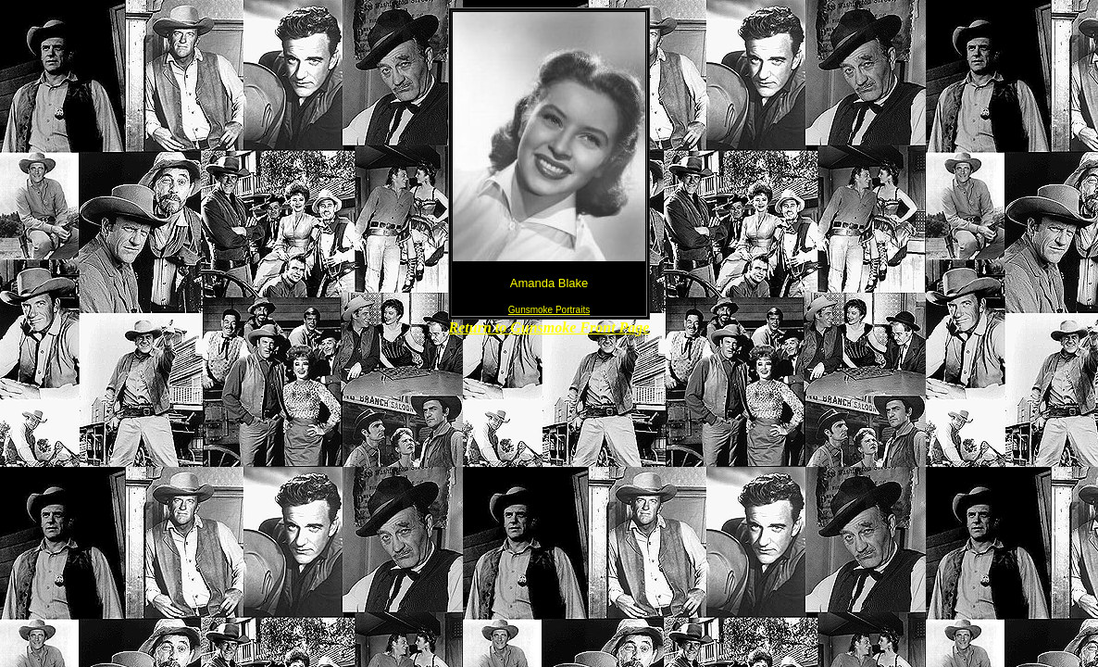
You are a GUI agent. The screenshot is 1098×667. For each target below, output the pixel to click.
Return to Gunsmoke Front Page (549, 327)
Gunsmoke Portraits (549, 310)
